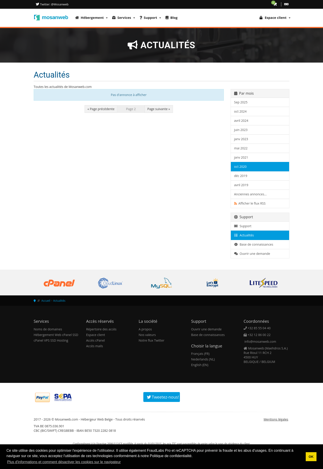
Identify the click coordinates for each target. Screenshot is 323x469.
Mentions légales (276, 419)
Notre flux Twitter (151, 340)
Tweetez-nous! (163, 397)
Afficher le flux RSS (250, 203)
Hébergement (91, 17)
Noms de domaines (48, 329)
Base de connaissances (253, 244)
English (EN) (199, 365)
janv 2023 (241, 139)
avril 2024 (241, 120)
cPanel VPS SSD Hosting (51, 340)
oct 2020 (240, 166)
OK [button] (311, 456)
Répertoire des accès (101, 329)
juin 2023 (241, 130)
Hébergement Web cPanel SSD (56, 335)
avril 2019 (241, 185)
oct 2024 (240, 111)
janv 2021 (241, 157)
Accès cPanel (95, 340)
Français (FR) (200, 353)
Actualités (244, 235)
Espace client (95, 335)
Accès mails (94, 346)
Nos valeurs (147, 335)
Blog (171, 17)
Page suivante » (158, 109)
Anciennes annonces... (250, 194)
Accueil (45, 301)
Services (123, 17)
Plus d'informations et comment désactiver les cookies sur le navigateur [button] (64, 462)
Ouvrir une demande (252, 253)
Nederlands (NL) (203, 359)
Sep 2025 (241, 102)
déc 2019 (240, 176)
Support (150, 17)
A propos (145, 329)
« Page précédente (100, 109)
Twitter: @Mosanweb (53, 4)
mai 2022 (241, 148)
